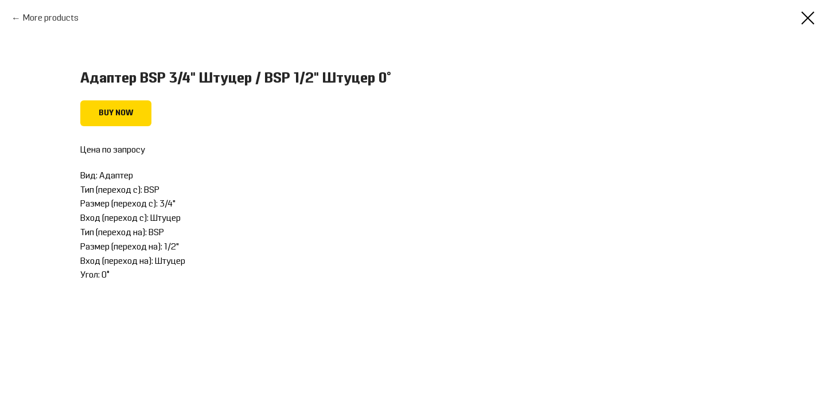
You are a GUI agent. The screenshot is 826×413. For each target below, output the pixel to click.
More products (51, 18)
